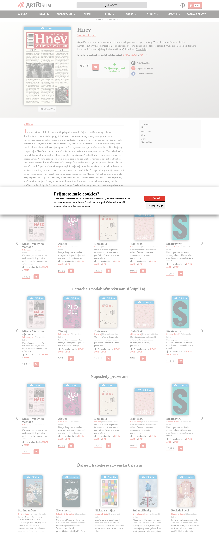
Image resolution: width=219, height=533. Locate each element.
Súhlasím (155, 198)
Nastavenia (155, 205)
